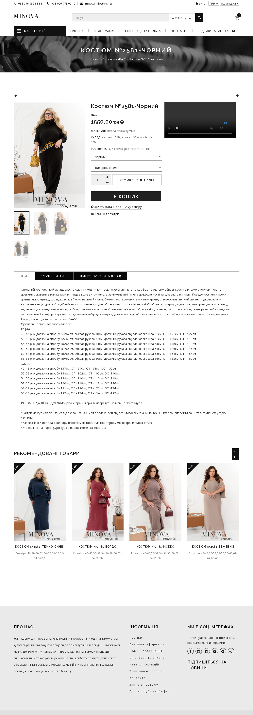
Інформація (104, 30)
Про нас (136, 637)
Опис (24, 276)
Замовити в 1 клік (137, 180)
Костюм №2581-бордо (97, 546)
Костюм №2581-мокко (155, 546)
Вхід (200, 3)
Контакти (179, 30)
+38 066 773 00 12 (63, 3)
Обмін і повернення (146, 651)
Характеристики (54, 276)
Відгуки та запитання (216, 30)
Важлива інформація (146, 644)
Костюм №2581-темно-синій (39, 546)
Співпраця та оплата (142, 30)
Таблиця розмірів (105, 214)
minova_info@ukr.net (98, 3)
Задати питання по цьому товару (116, 207)
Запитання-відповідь (147, 671)
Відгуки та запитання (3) (100, 276)
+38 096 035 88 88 (29, 3)
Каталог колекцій (144, 664)
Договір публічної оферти (151, 691)
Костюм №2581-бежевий (213, 546)
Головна (76, 30)
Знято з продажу (143, 684)
